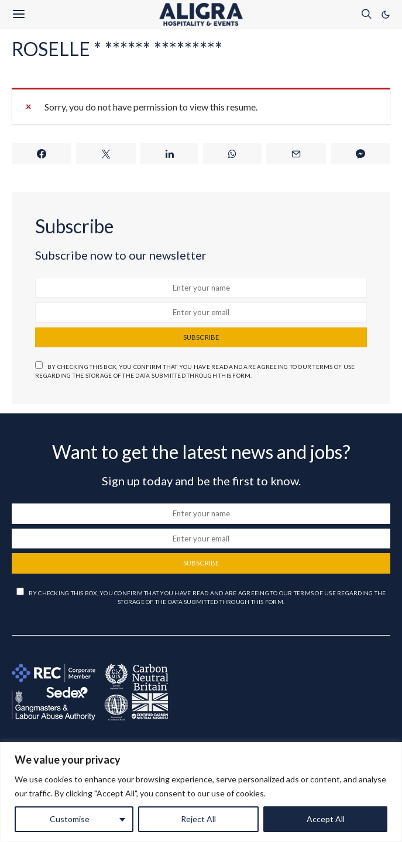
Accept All (326, 819)
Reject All (198, 819)
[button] (385, 14)
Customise (70, 819)
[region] (201, 792)
